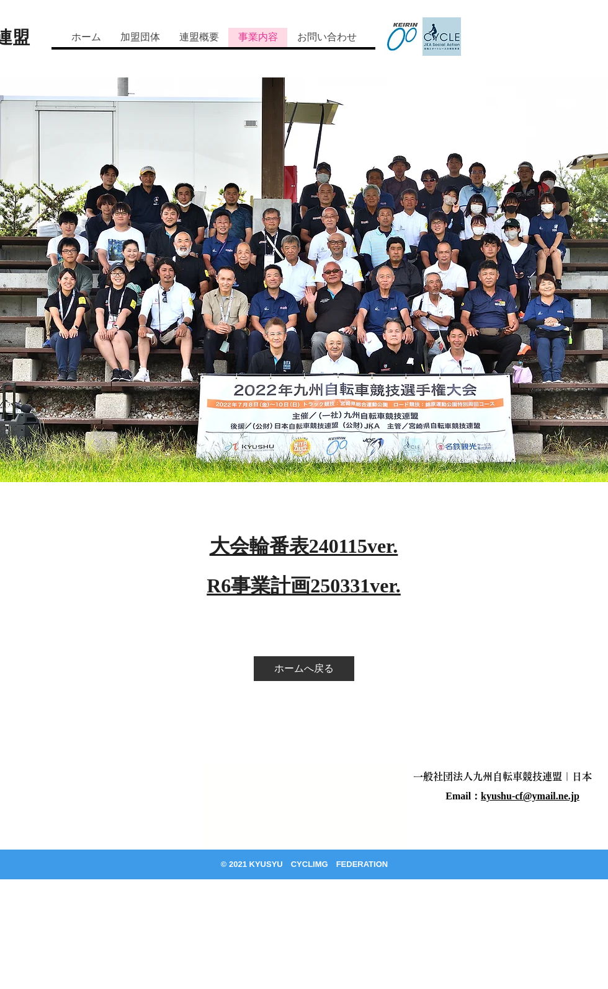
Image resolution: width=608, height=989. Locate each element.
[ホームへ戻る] (304, 668)
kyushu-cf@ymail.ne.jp (530, 796)
